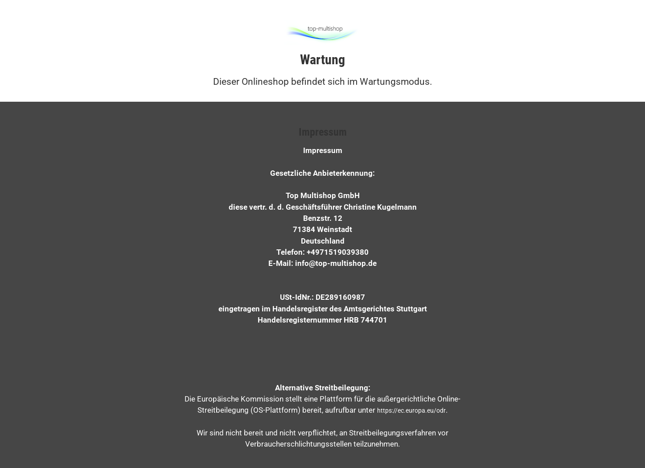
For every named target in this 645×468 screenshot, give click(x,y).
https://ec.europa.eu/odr (411, 410)
